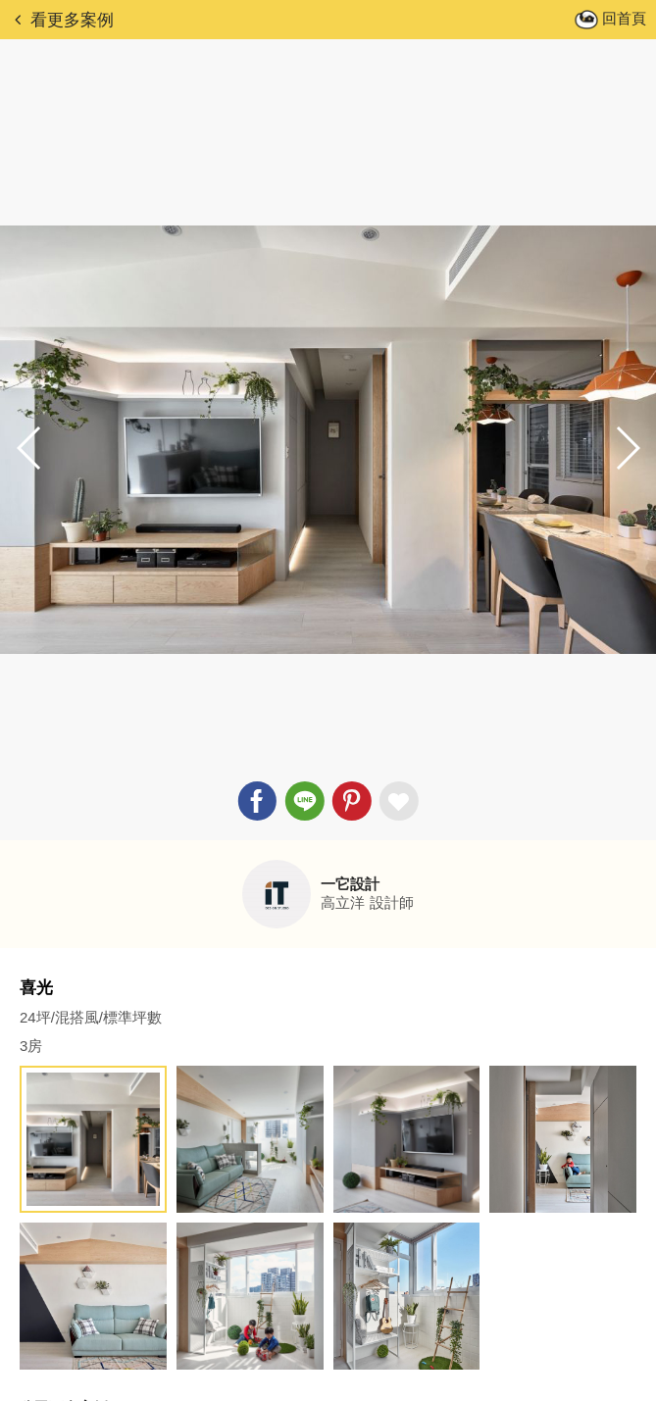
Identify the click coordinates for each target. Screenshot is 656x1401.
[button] (626, 448)
